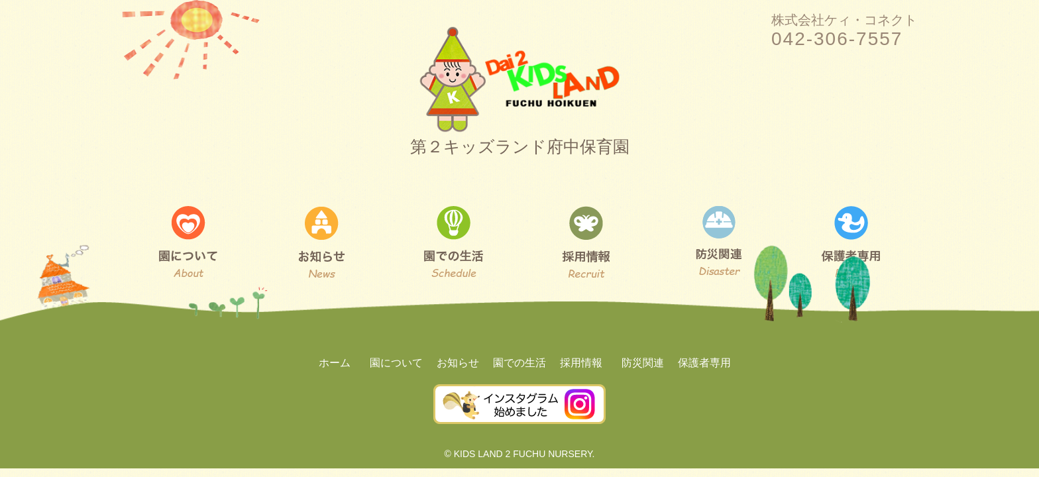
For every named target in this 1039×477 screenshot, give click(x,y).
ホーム (335, 362)
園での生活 (519, 362)
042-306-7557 (836, 39)
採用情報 (581, 362)
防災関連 (643, 362)
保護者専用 (704, 362)
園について (396, 362)
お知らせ (458, 362)
